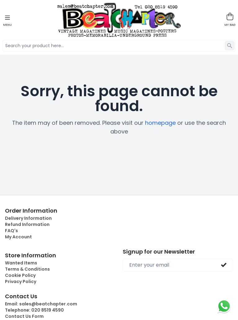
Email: (41, 304)
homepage (160, 123)
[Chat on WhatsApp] (224, 306)
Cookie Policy (20, 275)
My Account (18, 237)
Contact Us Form (24, 316)
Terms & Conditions (27, 269)
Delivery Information (28, 218)
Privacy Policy (20, 281)
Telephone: (34, 310)
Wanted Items (21, 263)
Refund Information (27, 224)
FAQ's (11, 231)
